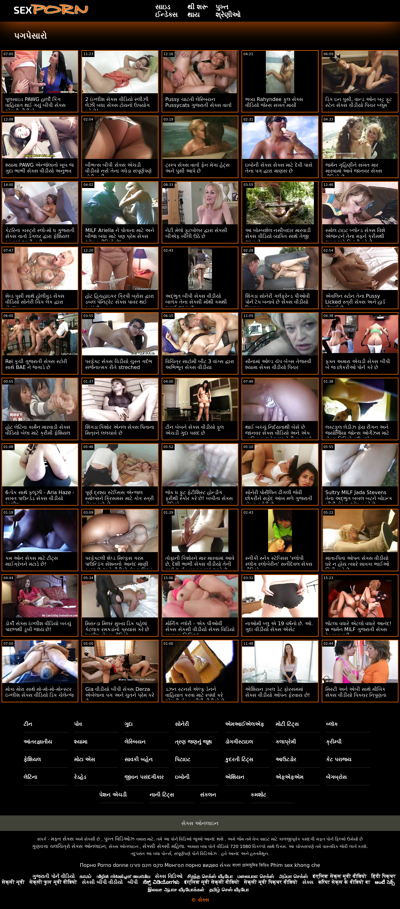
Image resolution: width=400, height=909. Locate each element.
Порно (88, 865)
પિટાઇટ (182, 759)
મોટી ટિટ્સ (287, 724)
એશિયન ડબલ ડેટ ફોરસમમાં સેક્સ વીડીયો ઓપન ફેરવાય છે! (277, 692)
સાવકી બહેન (138, 759)
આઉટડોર (286, 759)
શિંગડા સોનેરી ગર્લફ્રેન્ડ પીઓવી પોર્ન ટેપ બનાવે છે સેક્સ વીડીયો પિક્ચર (277, 302)
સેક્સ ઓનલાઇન (200, 823)
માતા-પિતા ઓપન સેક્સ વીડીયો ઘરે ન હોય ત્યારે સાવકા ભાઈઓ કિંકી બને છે (357, 564)
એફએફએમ (289, 777)
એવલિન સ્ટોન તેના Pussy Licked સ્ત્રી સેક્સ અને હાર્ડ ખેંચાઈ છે (355, 302)
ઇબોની (182, 777)
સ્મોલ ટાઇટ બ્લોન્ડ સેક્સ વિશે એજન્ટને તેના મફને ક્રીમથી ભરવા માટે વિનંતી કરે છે (355, 236)
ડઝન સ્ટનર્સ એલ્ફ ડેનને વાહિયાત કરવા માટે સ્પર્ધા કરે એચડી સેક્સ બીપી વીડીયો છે (194, 695)
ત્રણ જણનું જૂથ (193, 742)
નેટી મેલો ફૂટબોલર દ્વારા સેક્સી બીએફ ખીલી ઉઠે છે (196, 233)
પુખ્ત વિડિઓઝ (119, 839)
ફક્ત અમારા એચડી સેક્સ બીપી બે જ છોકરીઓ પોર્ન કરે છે (357, 364)
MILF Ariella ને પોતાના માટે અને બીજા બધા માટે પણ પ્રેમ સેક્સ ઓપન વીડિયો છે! (119, 236)
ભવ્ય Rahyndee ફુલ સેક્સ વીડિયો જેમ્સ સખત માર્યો (274, 102)
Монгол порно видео (191, 865)
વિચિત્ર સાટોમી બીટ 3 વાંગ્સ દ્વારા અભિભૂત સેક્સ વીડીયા (199, 364)
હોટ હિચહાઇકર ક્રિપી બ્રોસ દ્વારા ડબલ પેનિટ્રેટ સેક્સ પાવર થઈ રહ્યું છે (119, 302)
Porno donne (112, 865)
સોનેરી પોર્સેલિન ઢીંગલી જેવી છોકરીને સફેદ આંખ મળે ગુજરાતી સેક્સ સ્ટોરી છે (278, 498)
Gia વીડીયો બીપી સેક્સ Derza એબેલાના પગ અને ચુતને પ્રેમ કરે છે (119, 695)
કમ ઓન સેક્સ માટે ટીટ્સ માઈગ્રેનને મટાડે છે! (31, 561)
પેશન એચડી (113, 795)
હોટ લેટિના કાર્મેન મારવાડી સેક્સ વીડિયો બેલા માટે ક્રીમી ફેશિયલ (37, 430)
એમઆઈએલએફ (244, 724)
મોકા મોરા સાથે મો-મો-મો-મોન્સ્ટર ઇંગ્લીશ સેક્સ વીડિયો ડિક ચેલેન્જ (39, 692)
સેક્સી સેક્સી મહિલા (163, 846)
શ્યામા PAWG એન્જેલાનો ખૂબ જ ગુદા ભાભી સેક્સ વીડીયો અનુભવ (39, 168)
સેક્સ (225, 865)
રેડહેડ (80, 777)
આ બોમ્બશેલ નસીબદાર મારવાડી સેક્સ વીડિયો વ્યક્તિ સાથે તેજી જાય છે (278, 236)
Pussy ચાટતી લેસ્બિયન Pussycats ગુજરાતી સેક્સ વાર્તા (198, 102)
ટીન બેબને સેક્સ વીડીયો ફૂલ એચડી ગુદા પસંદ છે (194, 430)
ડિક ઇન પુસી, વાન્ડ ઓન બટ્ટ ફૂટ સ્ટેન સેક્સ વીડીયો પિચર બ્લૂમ (358, 102)
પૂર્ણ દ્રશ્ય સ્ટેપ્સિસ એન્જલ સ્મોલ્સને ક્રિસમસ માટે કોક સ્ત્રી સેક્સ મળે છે (119, 498)
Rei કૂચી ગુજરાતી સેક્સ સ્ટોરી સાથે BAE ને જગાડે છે (36, 364)
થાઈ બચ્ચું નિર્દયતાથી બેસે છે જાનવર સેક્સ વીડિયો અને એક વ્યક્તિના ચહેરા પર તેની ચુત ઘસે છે (278, 436)
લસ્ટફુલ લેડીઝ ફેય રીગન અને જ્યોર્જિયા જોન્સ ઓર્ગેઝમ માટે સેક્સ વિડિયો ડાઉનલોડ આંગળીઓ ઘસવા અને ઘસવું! (357, 436)
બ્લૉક (332, 724)
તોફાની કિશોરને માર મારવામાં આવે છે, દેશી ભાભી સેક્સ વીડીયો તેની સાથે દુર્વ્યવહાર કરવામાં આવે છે (199, 564)
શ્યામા (80, 742)
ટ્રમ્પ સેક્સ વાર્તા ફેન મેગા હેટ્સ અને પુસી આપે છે (197, 168)
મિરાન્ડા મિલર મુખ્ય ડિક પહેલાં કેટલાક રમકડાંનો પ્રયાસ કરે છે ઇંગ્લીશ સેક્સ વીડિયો (117, 629)
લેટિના (30, 777)
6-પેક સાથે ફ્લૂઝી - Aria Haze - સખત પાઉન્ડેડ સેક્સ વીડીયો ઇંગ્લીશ (39, 498)
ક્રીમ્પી (333, 742)
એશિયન (234, 777)
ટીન (28, 724)
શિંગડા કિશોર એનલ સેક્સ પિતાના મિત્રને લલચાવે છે (119, 430)
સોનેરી (182, 724)
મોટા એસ (84, 759)
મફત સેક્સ (62, 839)
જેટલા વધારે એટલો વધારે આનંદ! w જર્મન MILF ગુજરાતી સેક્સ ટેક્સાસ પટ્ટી (358, 629)
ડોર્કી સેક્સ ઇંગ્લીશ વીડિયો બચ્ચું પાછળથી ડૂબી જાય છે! (38, 626)
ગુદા (128, 724)
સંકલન (208, 795)
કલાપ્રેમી (286, 742)
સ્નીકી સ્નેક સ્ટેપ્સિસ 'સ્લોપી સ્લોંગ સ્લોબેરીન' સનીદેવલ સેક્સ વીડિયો (278, 564)
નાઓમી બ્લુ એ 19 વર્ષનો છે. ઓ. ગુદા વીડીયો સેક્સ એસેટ (279, 626)
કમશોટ (258, 795)
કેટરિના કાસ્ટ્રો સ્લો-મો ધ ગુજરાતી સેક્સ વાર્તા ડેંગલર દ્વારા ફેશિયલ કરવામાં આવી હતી (40, 236)
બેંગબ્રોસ (336, 777)
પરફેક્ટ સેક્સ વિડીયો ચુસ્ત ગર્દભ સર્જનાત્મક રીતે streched (118, 364)
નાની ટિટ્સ (162, 795)
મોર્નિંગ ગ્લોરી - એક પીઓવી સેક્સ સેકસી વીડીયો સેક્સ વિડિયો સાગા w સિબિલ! (200, 629)
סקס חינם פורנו (146, 865)
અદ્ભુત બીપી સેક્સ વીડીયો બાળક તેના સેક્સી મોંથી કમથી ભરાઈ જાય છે (196, 302)
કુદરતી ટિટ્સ (239, 759)
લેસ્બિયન (135, 742)
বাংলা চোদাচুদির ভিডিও (250, 865)
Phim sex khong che (295, 865)
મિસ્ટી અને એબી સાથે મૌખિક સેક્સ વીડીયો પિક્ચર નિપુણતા (355, 692)
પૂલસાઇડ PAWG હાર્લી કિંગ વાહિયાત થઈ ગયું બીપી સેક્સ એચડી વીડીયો (35, 105)
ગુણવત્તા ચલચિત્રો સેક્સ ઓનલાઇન (69, 846)
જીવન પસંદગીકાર (144, 777)
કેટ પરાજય (338, 759)
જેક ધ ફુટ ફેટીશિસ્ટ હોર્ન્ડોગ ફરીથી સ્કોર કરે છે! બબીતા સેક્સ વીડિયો (199, 498)
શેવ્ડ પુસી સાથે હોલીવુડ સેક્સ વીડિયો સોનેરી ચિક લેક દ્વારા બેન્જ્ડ (34, 302)
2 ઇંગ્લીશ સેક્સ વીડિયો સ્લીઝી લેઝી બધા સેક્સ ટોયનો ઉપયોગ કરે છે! (117, 105)
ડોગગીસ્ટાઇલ (239, 742)
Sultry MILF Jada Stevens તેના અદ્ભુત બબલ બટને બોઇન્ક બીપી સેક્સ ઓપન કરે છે (358, 498)
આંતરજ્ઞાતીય (38, 742)
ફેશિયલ (32, 759)
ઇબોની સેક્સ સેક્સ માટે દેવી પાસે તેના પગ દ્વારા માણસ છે (278, 168)
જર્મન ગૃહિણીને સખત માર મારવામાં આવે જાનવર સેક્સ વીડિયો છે (353, 171)
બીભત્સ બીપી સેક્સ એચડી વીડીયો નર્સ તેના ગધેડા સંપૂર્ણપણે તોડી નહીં (118, 171)
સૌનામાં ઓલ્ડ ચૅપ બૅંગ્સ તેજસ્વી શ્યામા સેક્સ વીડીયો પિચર (278, 364)
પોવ (78, 724)
